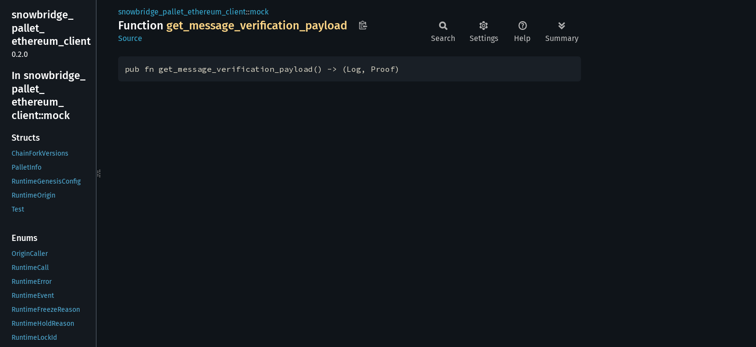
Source (130, 38)
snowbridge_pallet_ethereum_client (182, 11)
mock (259, 11)
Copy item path (363, 25)
